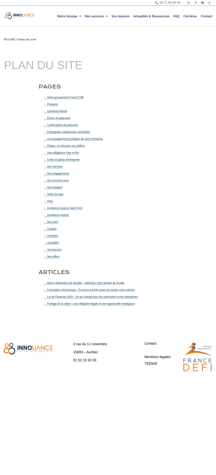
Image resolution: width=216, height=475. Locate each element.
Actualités (53, 242)
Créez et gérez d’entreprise (63, 159)
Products (52, 104)
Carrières (190, 16)
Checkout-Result (57, 111)
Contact (206, 16)
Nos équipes (54, 187)
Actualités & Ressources (151, 16)
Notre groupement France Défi (65, 97)
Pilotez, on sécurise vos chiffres (66, 145)
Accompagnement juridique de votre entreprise (75, 138)
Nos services (96, 16)
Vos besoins (121, 16)
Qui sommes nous (58, 180)
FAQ (176, 16)
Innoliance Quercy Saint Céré (64, 208)
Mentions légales (157, 357)
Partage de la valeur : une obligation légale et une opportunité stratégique (91, 303)
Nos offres (53, 256)
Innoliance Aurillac (58, 215)
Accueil (9, 39)
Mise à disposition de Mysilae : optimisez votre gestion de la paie (86, 282)
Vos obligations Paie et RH (63, 152)
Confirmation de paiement (62, 125)
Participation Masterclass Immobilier (68, 131)
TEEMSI (151, 364)
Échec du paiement (58, 118)
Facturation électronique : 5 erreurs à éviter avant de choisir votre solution (91, 289)
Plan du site (154, 350)
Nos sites (52, 221)
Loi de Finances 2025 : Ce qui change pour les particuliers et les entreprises (92, 296)
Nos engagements (58, 173)
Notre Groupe (69, 16)
